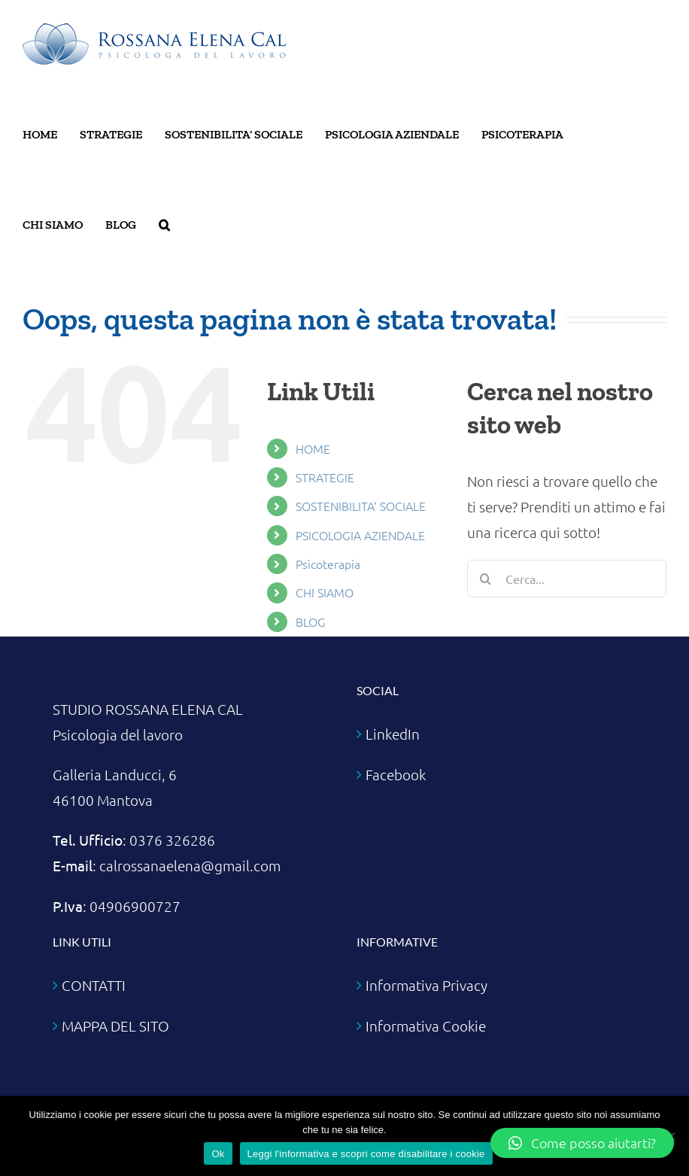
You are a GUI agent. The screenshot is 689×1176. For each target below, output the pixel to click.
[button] (164, 225)
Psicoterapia (328, 563)
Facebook (396, 774)
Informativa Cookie (426, 1025)
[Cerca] (486, 578)
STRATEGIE (325, 477)
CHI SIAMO (325, 592)
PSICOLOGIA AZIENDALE (360, 535)
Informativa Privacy (426, 985)
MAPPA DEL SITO (115, 1025)
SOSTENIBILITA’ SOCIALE (361, 505)
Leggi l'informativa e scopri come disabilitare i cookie (366, 1153)
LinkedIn (393, 734)
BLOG (311, 621)
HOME (313, 448)
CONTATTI (94, 985)
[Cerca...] (566, 578)
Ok (217, 1153)
